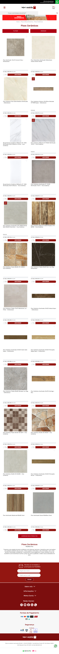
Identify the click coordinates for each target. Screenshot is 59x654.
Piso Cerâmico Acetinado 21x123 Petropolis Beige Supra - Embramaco (43, 350)
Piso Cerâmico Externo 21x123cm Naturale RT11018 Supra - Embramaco (42, 102)
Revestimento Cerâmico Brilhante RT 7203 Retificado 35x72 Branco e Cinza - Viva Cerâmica (15, 144)
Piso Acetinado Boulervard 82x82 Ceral (13, 515)
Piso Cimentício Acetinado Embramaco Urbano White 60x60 (41, 60)
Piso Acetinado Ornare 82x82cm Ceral (41, 515)
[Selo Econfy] (35, 630)
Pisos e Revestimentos (27, 21)
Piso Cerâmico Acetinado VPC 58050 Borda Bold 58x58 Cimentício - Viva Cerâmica (15, 226)
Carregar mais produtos (29, 536)
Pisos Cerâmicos (38, 21)
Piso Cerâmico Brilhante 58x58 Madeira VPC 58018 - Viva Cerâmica (43, 226)
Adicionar (18, 74)
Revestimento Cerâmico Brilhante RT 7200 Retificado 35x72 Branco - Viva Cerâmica (15, 185)
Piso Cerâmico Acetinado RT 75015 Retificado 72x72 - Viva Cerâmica (40, 185)
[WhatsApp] (36, 605)
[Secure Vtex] (26, 630)
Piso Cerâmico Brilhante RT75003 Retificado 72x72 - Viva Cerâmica (43, 143)
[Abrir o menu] (5, 7)
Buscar (57, 13)
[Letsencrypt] (22, 630)
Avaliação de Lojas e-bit (30, 630)
